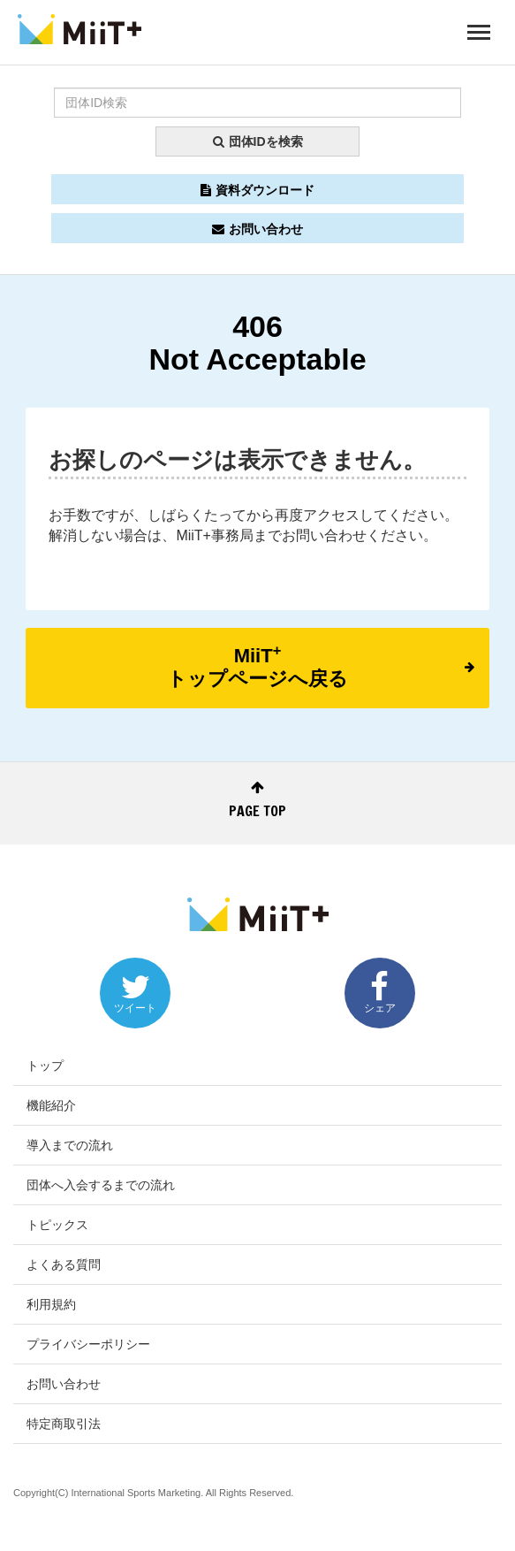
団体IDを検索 (258, 141)
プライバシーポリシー (88, 1344)
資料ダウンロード (257, 190)
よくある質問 (64, 1264)
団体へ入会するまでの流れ (101, 1185)
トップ (45, 1065)
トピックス (57, 1225)
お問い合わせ (257, 229)
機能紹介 (51, 1105)
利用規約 (51, 1304)
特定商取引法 (64, 1424)
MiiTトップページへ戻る (320, 666)
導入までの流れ (70, 1145)
